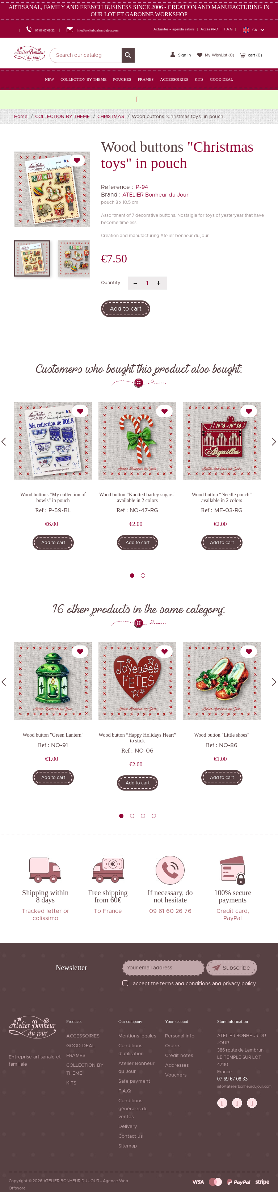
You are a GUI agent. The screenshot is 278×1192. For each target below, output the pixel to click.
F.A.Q (228, 29)
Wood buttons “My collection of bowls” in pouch (53, 497)
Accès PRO (209, 29)
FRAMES (75, 1055)
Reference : (117, 187)
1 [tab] (132, 575)
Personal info (179, 1036)
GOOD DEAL (80, 1046)
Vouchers (175, 1075)
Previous (3, 441)
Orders (172, 1046)
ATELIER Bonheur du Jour (155, 195)
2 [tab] (143, 575)
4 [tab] (154, 816)
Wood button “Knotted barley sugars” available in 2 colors (137, 497)
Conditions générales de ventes (133, 1109)
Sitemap (127, 1146)
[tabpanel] (53, 478)
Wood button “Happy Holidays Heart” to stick (137, 737)
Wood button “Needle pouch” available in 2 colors (222, 497)
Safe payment (134, 1081)
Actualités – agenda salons (173, 29)
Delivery (127, 1126)
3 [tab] (143, 816)
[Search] (92, 55)
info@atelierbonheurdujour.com (244, 1086)
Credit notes (179, 1055)
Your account (176, 1021)
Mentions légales (137, 1036)
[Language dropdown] (253, 30)
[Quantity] (147, 283)
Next (274, 441)
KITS (71, 1083)
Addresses (177, 1065)
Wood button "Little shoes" (221, 735)
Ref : (41, 510)
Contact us (130, 1136)
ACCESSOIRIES (83, 1036)
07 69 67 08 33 (232, 1079)
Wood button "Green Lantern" (53, 735)
